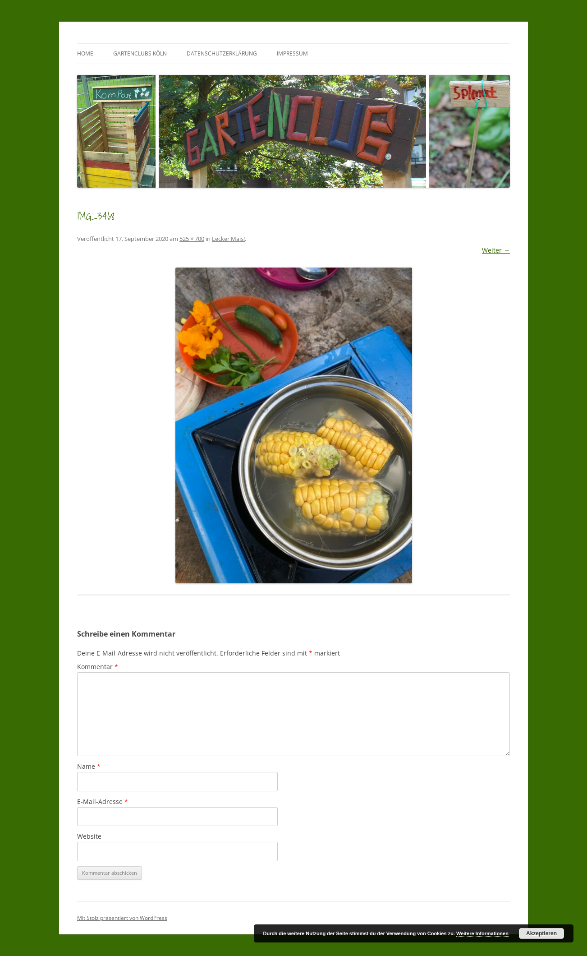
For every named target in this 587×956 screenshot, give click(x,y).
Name (89, 766)
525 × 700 (191, 239)
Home (85, 53)
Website (89, 836)
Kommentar (97, 666)
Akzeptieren (541, 933)
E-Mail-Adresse (102, 801)
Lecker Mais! (228, 239)
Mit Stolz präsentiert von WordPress (122, 918)
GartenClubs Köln (140, 53)
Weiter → (496, 250)
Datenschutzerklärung (222, 53)
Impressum (292, 53)
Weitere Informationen (482, 933)
